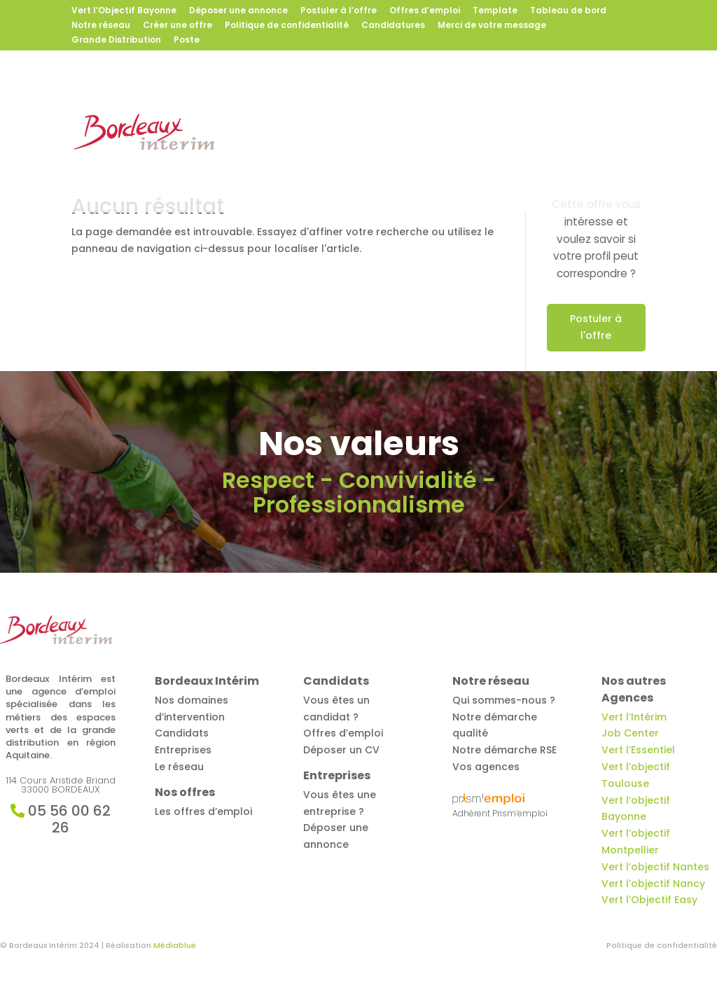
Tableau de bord (568, 11)
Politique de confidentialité (287, 26)
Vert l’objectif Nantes (655, 867)
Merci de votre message (492, 26)
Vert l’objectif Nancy (653, 884)
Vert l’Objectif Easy (649, 900)
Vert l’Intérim (634, 717)
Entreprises (553, 104)
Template (495, 11)
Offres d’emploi (424, 11)
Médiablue (174, 945)
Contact (339, 161)
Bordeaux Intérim (276, 104)
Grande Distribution (116, 41)
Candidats (464, 104)
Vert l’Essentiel (638, 750)
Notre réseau (100, 26)
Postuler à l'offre (596, 327)
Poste (187, 41)
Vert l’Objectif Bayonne (123, 11)
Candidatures (393, 26)
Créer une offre (177, 26)
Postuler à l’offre (338, 11)
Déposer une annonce (238, 11)
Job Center (630, 733)
